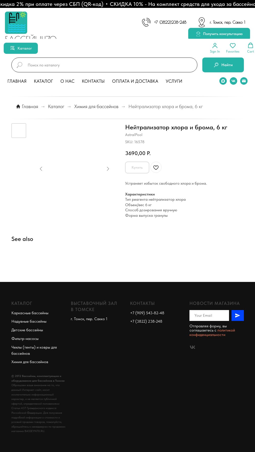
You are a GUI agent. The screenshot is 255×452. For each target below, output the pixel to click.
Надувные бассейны (28, 321)
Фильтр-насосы (25, 338)
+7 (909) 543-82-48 (147, 313)
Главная (16, 81)
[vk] (233, 81)
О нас (67, 81)
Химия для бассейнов (96, 106)
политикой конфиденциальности (212, 332)
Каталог (43, 81)
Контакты (93, 81)
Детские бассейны (27, 330)
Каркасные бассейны (29, 313)
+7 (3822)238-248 (170, 22)
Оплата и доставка (135, 81)
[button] (219, 34)
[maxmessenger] (223, 81)
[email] (244, 81)
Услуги (174, 81)
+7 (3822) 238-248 (146, 321)
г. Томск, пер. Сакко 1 (227, 22)
